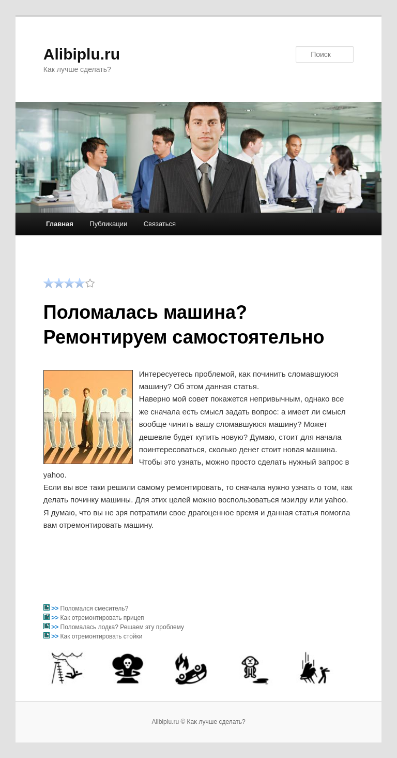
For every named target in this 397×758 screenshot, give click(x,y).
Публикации (108, 224)
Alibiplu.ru (81, 54)
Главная (59, 224)
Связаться (160, 224)
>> (55, 608)
